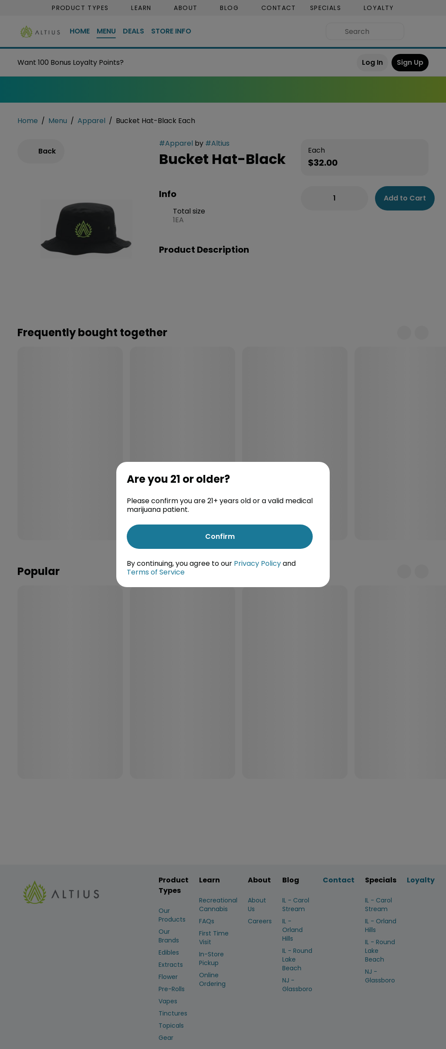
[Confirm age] (220, 536)
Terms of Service (156, 572)
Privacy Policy (257, 563)
